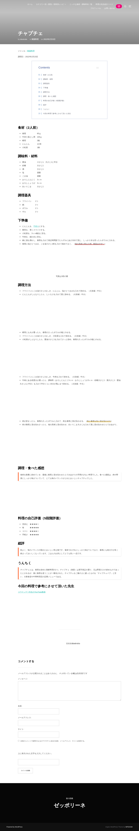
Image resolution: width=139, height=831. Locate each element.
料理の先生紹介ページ (104, 4)
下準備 (45, 88)
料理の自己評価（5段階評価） (54, 101)
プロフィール (95, 8)
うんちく (46, 109)
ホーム (30, 4)
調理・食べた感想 (49, 96)
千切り (36, 226)
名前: (20, 706)
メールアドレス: (24, 718)
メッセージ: (23, 679)
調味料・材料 (48, 79)
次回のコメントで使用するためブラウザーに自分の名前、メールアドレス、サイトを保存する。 (53, 741)
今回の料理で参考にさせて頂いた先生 (57, 113)
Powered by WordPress (14, 827)
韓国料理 (35, 39)
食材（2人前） (48, 75)
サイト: (21, 729)
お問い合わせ (109, 8)
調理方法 (46, 92)
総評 (44, 105)
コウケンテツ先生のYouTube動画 (32, 592)
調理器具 (46, 83)
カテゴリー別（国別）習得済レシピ (51, 4)
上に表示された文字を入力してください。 (35, 753)
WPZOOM (128, 827)
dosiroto (23, 39)
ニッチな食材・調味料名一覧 (81, 4)
